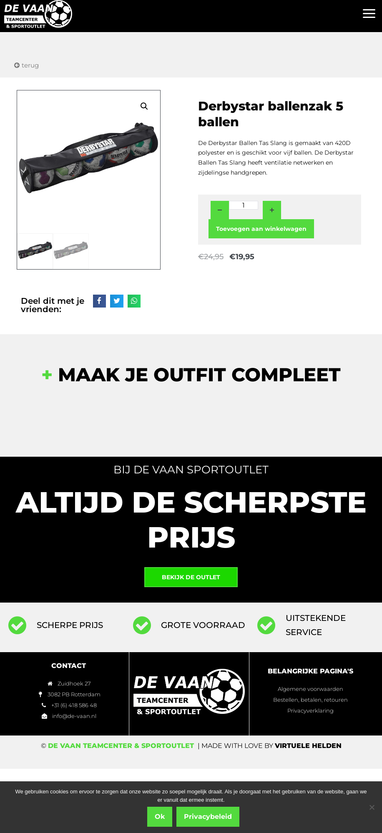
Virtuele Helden (308, 746)
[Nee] (371, 807)
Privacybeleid (208, 816)
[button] (369, 14)
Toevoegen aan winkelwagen (261, 229)
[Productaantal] (243, 205)
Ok (160, 816)
